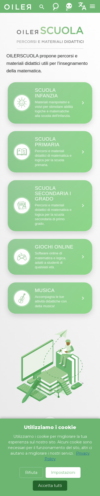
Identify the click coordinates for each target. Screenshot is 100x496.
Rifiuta (31, 472)
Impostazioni (63, 472)
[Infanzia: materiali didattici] (50, 102)
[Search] (42, 7)
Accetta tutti (50, 485)
